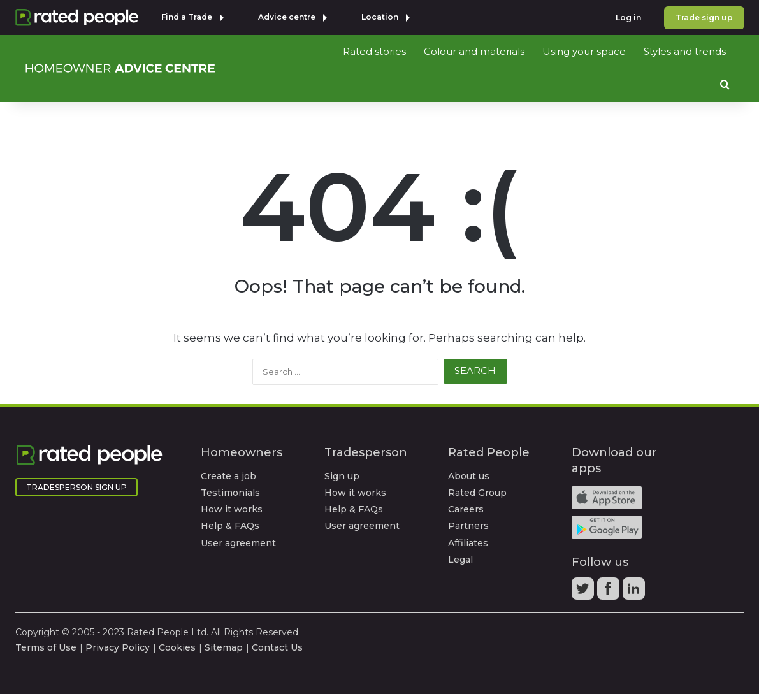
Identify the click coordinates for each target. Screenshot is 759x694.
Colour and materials (474, 51)
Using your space (584, 51)
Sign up (341, 476)
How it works (232, 509)
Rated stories (374, 51)
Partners (468, 525)
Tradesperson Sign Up (76, 487)
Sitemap (224, 647)
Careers (466, 509)
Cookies (177, 647)
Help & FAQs (230, 525)
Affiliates (468, 543)
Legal (460, 559)
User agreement (238, 543)
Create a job (228, 476)
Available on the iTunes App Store (607, 497)
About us (468, 476)
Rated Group (477, 492)
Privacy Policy (117, 647)
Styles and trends (685, 51)
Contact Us (277, 647)
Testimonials (230, 492)
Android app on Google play (607, 527)
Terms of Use (45, 647)
